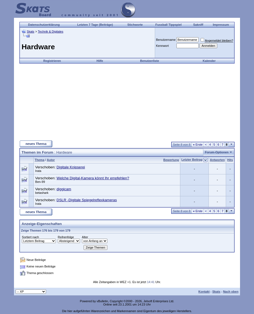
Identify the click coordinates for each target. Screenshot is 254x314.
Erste (197, 144)
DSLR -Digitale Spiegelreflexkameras (86, 200)
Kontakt (204, 291)
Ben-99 (40, 181)
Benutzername (166, 39)
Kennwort (162, 45)
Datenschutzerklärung (44, 24)
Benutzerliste (149, 60)
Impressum (221, 24)
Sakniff (198, 24)
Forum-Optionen (217, 152)
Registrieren (52, 60)
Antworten (217, 160)
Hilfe (99, 60)
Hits (230, 160)
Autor (51, 160)
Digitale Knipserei (70, 167)
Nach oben (230, 291)
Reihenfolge (66, 237)
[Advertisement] (127, 102)
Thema (39, 160)
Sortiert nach (30, 237)
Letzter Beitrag (191, 159)
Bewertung (171, 160)
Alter (85, 237)
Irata (38, 170)
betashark (41, 192)
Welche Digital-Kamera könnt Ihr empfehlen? (92, 178)
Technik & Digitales (50, 31)
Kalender (209, 60)
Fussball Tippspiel (168, 24)
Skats (31, 31)
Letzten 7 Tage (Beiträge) (95, 24)
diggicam (63, 189)
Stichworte (135, 24)
